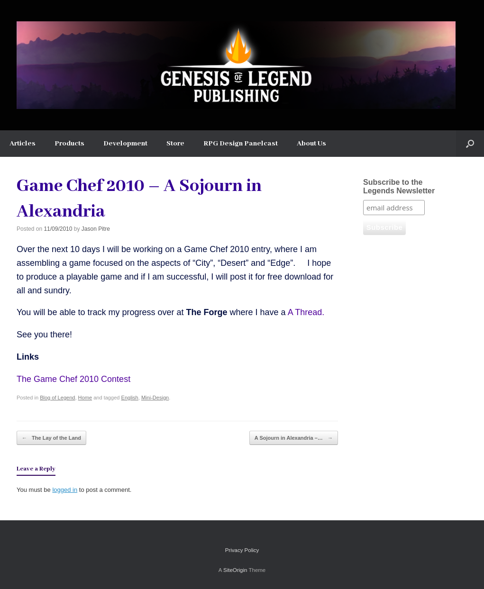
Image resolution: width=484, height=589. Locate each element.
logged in (64, 489)
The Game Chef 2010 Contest (73, 379)
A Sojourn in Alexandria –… (294, 438)
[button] (470, 143)
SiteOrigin (235, 570)
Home (85, 397)
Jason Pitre (96, 229)
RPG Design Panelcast (240, 143)
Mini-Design (155, 397)
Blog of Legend (57, 397)
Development (125, 143)
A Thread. (306, 312)
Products (69, 143)
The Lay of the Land (51, 438)
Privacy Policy (242, 550)
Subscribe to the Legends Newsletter (399, 186)
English (129, 397)
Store (175, 143)
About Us (311, 143)
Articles (22, 143)
